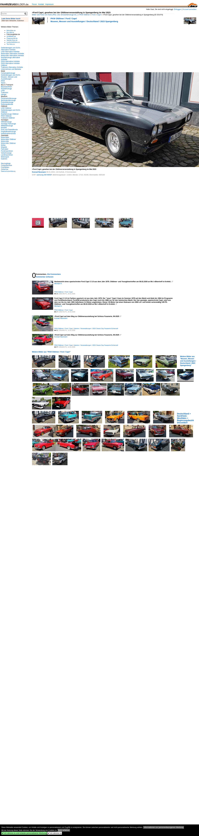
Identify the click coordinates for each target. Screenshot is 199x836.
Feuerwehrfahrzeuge (8, 98)
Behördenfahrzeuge (8, 100)
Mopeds (4, 147)
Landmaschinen (7, 155)
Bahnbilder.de (11, 30)
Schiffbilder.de (11, 36)
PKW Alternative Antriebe (10, 61)
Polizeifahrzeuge (7, 102)
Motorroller (5, 141)
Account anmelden (189, 9)
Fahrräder (4, 149)
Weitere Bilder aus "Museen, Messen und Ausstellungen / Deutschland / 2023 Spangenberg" (188, 361)
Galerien (4, 159)
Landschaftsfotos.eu (13, 42)
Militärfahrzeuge (7, 126)
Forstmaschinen (7, 151)
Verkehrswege (6, 153)
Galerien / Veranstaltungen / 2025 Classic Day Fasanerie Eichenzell (96, 328)
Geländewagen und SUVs (10, 75)
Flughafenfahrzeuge (8, 132)
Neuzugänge (5, 163)
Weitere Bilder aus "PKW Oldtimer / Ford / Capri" (51, 352)
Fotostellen (5, 167)
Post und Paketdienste (9, 130)
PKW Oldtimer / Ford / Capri (64, 18)
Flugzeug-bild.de (12, 38)
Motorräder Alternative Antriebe (12, 54)
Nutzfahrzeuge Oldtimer (10, 114)
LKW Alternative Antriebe (10, 52)
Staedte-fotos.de (12, 40)
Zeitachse (4, 169)
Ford (93, 15)
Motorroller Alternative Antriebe (12, 56)
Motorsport (5, 157)
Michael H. (58, 284)
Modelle (4, 128)
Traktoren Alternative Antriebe (12, 67)
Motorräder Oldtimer (8, 139)
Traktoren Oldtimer (8, 118)
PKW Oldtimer (84, 15)
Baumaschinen (6, 87)
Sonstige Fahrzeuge (8, 124)
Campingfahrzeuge (8, 73)
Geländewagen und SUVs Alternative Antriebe (10, 49)
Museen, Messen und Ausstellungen (9, 78)
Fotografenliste (6, 165)
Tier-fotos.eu (11, 44)
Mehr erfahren (64, 830)
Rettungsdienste (7, 104)
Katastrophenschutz (8, 133)
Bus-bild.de (10, 32)
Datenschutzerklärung (8, 171)
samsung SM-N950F (44, 175)
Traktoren (4, 93)
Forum (34, 4)
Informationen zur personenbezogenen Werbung (164, 827)
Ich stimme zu (55, 833)
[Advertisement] (59, 47)
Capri (99, 15)
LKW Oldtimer (6, 108)
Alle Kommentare (54, 274)
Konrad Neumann (39, 172)
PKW (3, 81)
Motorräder (5, 137)
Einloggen (177, 9)
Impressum (49, 4)
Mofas (3, 145)
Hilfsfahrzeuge (6, 122)
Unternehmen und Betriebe (11, 69)
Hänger (3, 94)
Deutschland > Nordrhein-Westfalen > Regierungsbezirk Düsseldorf (185, 418)
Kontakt (41, 4)
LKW (3, 91)
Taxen (3, 83)
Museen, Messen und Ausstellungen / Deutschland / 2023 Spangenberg (84, 21)
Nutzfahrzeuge (6, 89)
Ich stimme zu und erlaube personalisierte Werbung (24, 833)
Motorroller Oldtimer (8, 143)
